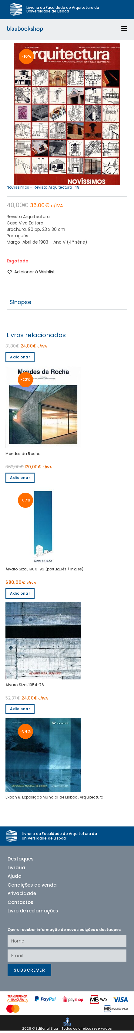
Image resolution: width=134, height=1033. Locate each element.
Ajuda (15, 878)
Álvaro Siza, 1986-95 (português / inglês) (44, 571)
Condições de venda (32, 887)
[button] (31, 274)
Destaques (21, 861)
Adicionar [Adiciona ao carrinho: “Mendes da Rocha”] (20, 359)
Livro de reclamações (33, 913)
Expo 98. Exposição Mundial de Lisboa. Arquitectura (54, 799)
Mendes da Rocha (23, 455)
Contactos (20, 904)
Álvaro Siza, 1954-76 (24, 687)
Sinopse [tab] (20, 304)
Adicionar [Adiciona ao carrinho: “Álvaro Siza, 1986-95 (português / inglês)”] (20, 479)
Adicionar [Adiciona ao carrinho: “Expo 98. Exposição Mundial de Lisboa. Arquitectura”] (20, 710)
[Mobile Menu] (122, 29)
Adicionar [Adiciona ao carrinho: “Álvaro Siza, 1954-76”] (20, 595)
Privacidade (22, 896)
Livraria (16, 870)
